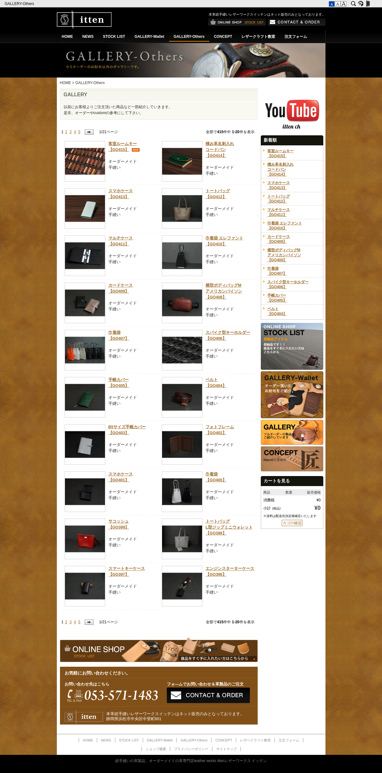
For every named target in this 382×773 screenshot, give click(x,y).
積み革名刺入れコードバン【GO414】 (220, 150)
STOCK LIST (114, 36)
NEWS (88, 36)
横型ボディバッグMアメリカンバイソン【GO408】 (224, 291)
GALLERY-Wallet (149, 36)
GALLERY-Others (20, 4)
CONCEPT (223, 36)
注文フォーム (296, 36)
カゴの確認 (292, 523)
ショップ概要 (156, 749)
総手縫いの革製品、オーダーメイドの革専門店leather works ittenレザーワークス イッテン (191, 761)
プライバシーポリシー (191, 749)
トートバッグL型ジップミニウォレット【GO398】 (229, 527)
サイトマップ (226, 749)
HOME (67, 36)
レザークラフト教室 (258, 36)
